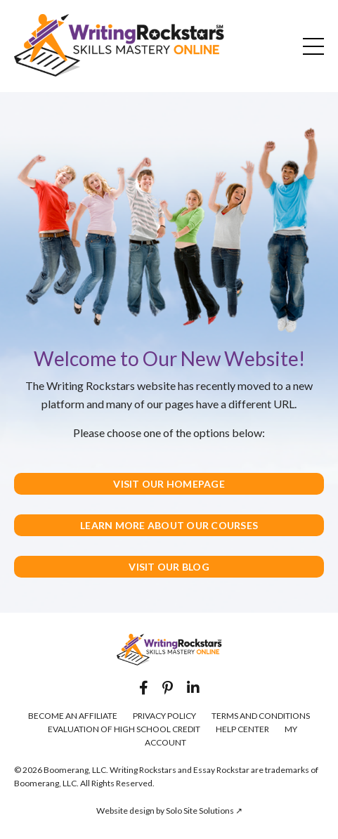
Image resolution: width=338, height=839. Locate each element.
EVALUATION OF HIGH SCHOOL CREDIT (124, 729)
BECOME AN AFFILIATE (72, 715)
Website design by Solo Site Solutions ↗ (169, 810)
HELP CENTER (242, 729)
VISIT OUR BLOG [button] (169, 567)
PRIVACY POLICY (164, 715)
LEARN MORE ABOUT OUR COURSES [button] (169, 525)
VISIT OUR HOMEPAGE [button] (169, 484)
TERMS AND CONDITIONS (261, 715)
